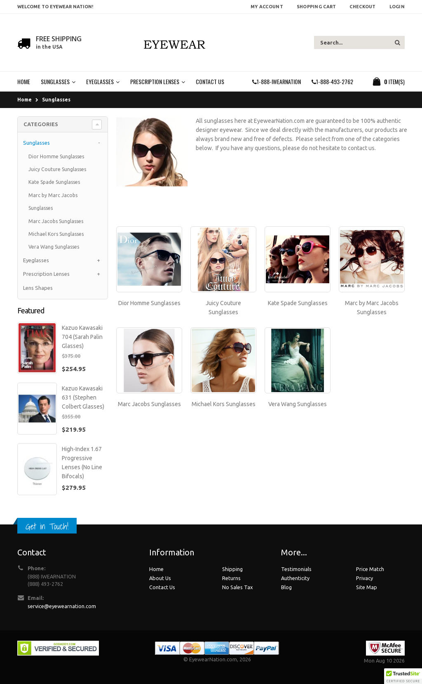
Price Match (370, 569)
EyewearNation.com (213, 659)
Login (397, 6)
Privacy (364, 578)
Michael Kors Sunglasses (224, 404)
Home (24, 99)
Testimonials (296, 569)
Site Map (366, 587)
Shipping (232, 569)
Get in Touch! (47, 526)
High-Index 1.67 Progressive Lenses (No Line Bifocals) (82, 463)
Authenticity (295, 578)
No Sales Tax (237, 587)
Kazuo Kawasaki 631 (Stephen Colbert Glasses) (83, 397)
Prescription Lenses (46, 274)
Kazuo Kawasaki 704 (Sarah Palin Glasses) (82, 336)
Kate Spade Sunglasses (298, 303)
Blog (286, 587)
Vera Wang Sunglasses (297, 404)
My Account (267, 6)
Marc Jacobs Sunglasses (149, 404)
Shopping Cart (316, 6)
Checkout (362, 6)
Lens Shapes (38, 288)
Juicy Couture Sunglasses (57, 169)
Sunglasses (56, 99)
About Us (160, 578)
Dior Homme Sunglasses (149, 303)
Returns (231, 578)
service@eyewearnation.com (62, 606)
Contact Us (162, 587)
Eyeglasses (36, 260)
